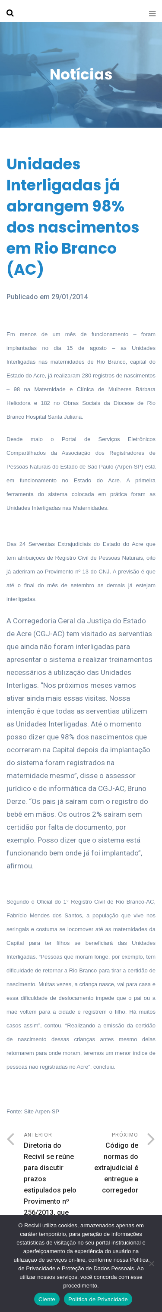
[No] (151, 1263)
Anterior (52, 1186)
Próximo (110, 1164)
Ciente (46, 1299)
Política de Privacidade (98, 1299)
